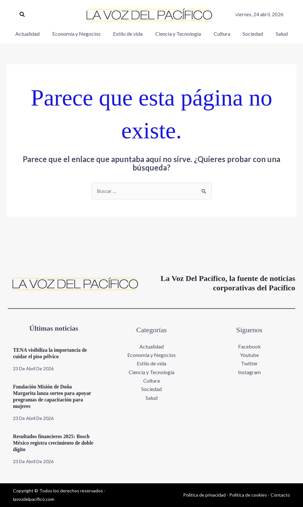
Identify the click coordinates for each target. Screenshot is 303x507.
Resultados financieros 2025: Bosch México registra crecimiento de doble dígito (52, 443)
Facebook (249, 346)
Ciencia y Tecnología (151, 372)
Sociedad (151, 389)
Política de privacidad (204, 495)
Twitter (249, 364)
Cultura (151, 381)
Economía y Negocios (151, 355)
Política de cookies (248, 495)
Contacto (280, 495)
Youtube (249, 355)
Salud (151, 398)
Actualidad (151, 346)
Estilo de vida (151, 364)
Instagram (249, 372)
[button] (22, 14)
